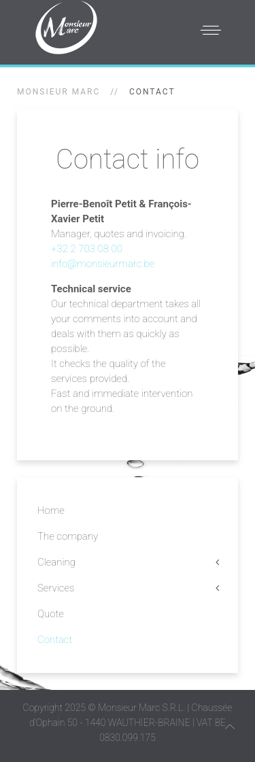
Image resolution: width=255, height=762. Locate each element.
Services (55, 588)
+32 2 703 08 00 (86, 249)
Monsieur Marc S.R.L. (141, 707)
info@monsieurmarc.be (102, 264)
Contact (54, 640)
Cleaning (56, 562)
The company (67, 536)
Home (51, 510)
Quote (50, 614)
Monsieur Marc (58, 92)
